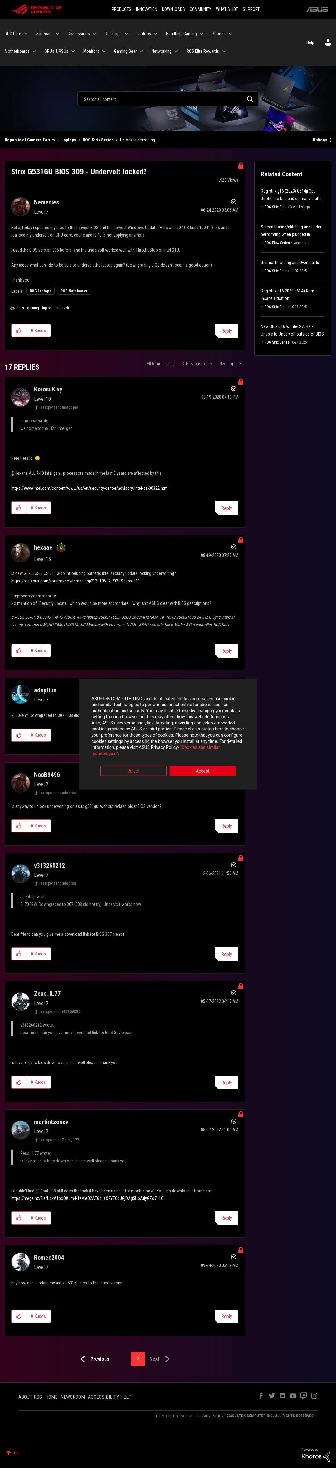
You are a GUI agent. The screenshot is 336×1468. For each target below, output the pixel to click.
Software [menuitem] (44, 33)
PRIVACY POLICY (210, 1416)
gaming (33, 308)
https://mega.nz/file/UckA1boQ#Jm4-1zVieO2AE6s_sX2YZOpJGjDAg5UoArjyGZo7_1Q (87, 1198)
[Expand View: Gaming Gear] (141, 51)
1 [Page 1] (120, 1359)
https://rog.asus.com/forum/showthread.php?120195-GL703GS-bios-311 (75, 580)
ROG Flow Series (277, 243)
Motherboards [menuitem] (17, 51)
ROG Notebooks (74, 291)
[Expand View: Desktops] (126, 33)
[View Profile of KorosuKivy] (48, 389)
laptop (46, 308)
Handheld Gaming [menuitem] (181, 33)
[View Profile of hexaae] (43, 547)
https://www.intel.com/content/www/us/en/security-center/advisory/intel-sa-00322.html (89, 488)
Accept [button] (203, 768)
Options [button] (320, 139)
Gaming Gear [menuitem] (125, 51)
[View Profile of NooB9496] (47, 774)
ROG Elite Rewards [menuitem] (203, 51)
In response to (58, 407)
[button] (19, 330)
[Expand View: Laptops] (156, 33)
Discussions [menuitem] (79, 33)
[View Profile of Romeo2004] (49, 1257)
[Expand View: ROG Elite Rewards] (224, 51)
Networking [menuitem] (162, 51)
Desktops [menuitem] (113, 33)
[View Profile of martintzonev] (51, 1122)
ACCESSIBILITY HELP (110, 1397)
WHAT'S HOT (227, 9)
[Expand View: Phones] (230, 33)
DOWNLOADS (173, 9)
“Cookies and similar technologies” (127, 751)
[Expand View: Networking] (176, 51)
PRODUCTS (121, 9)
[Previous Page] (93, 1359)
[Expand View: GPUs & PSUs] (73, 51)
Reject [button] (133, 768)
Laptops (68, 139)
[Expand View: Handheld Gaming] (201, 33)
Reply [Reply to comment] (226, 508)
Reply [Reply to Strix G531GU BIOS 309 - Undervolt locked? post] (226, 331)
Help (310, 42)
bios (20, 308)
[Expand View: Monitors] (104, 51)
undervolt (62, 308)
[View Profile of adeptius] (45, 690)
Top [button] (15, 1452)
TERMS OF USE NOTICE (174, 1416)
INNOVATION (146, 9)
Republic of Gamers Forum (30, 139)
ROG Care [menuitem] (13, 33)
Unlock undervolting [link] (137, 139)
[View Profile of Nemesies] (46, 202)
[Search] (167, 98)
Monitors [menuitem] (91, 51)
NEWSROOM (73, 1397)
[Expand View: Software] (57, 33)
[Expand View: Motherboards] (34, 51)
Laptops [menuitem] (144, 33)
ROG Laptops (40, 291)
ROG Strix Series (98, 139)
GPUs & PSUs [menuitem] (56, 51)
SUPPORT (251, 9)
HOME (51, 1397)
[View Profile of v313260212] (49, 865)
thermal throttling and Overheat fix (290, 262)
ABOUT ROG (30, 1397)
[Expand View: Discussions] (94, 33)
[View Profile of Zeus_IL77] (47, 993)
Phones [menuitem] (219, 33)
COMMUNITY (200, 9)
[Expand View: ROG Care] (26, 33)
